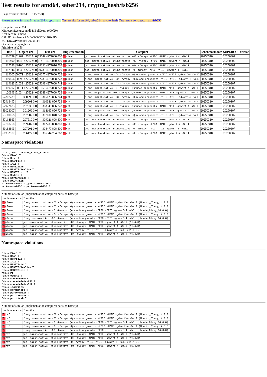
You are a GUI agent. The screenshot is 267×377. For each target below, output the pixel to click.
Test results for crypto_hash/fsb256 (140, 20)
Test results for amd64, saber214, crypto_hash (90, 20)
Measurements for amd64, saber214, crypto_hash (31, 20)
